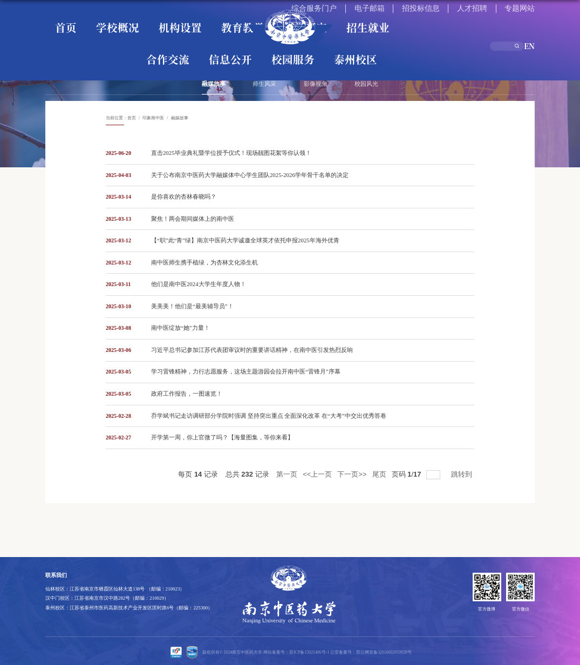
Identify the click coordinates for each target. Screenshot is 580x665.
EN (532, 20)
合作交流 (352, 20)
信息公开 (386, 20)
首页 (57, 20)
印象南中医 (153, 118)
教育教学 (155, 20)
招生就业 (225, 20)
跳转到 (462, 471)
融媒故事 (179, 118)
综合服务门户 (407, 6)
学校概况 (86, 20)
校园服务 (421, 20)
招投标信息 (469, 6)
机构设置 (121, 20)
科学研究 (190, 20)
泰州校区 (456, 20)
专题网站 (526, 6)
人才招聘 (498, 6)
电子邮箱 (439, 6)
